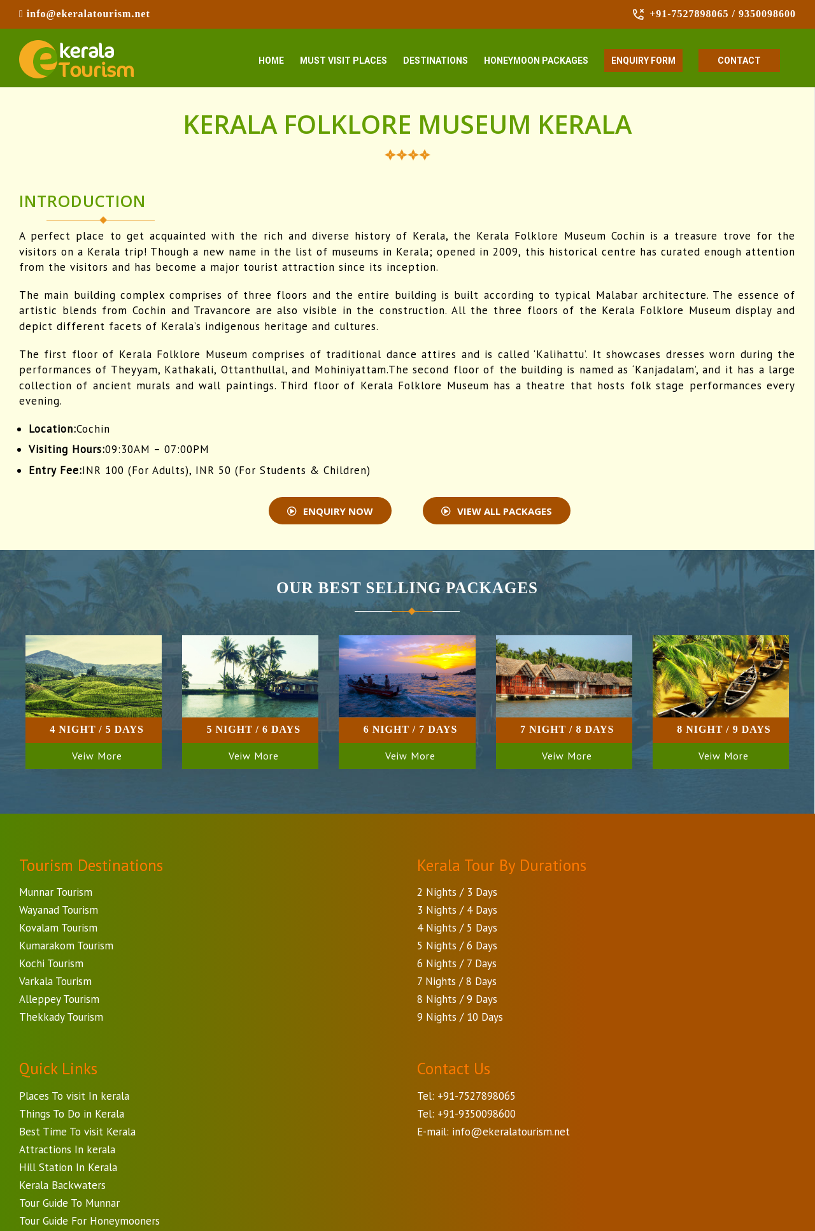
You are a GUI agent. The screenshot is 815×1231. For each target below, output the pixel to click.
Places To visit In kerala (74, 1098)
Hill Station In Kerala (68, 1169)
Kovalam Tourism (58, 930)
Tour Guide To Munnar (69, 1205)
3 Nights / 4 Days (457, 912)
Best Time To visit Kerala (77, 1134)
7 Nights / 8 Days (457, 983)
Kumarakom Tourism (66, 947)
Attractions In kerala (67, 1151)
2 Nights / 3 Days (457, 894)
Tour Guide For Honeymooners (89, 1223)
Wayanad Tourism (58, 912)
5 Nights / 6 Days (457, 947)
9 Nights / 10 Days (460, 1019)
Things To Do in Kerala (71, 1116)
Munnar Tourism (55, 894)
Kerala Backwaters (62, 1187)
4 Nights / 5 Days (457, 930)
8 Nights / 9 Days (457, 1001)
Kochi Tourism (51, 965)
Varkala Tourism (55, 983)
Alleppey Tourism (59, 1001)
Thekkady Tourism (61, 1019)
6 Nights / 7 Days (457, 965)
